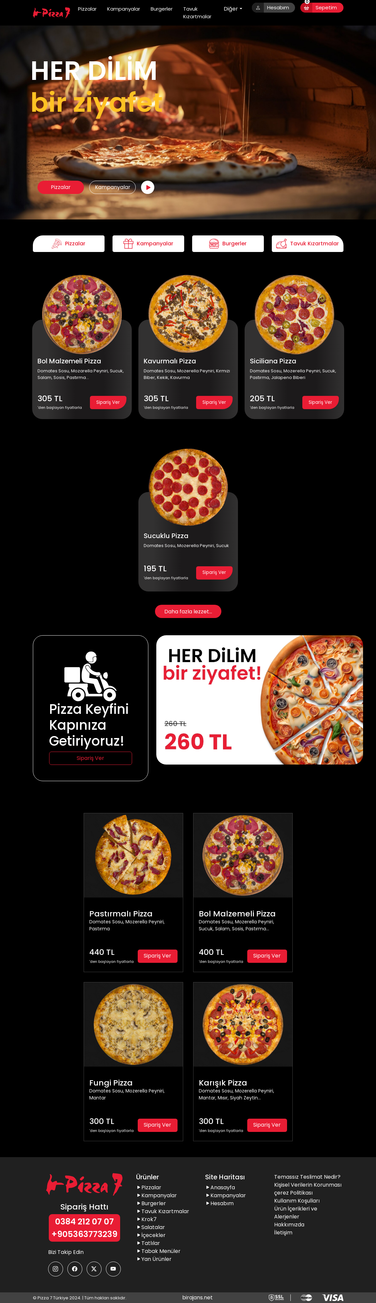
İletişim (283, 1232)
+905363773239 (84, 1234)
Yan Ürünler (154, 1259)
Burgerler (162, 8)
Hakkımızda (289, 1224)
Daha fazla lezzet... (188, 611)
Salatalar (150, 1227)
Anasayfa (220, 1187)
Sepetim (318, 8)
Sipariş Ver (108, 402)
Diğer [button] (231, 9)
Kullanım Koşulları (297, 1201)
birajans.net (197, 1297)
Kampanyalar (123, 8)
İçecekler (151, 1235)
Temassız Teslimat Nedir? (307, 1177)
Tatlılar (148, 1243)
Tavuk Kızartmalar (197, 12)
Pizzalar (87, 8)
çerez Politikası (293, 1193)
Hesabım (270, 8)
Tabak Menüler (158, 1251)
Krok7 (146, 1219)
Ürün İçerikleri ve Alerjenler (295, 1212)
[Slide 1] (259, 755)
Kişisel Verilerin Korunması (307, 1185)
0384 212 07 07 (84, 1221)
